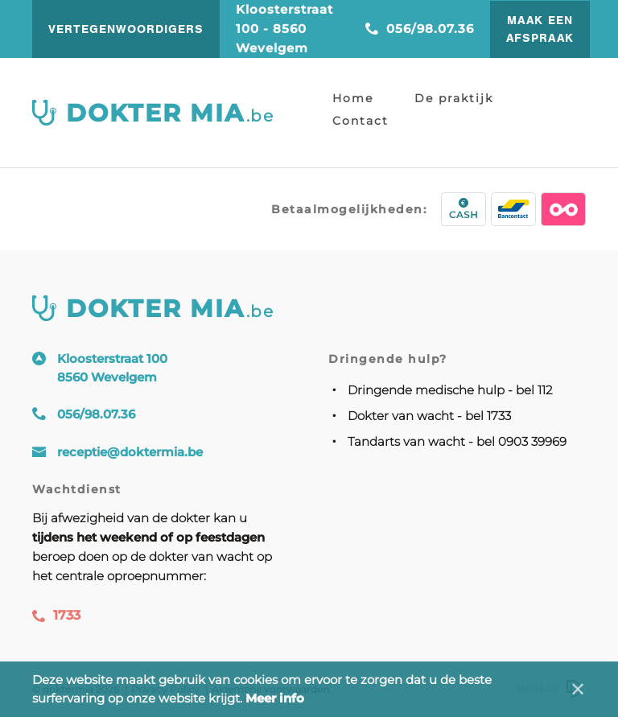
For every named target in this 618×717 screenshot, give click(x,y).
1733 (56, 615)
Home (352, 98)
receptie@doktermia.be (130, 451)
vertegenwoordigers (126, 29)
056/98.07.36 (419, 28)
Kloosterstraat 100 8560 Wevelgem (112, 368)
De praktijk (453, 98)
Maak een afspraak (540, 29)
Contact (360, 120)
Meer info (274, 698)
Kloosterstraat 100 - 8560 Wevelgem (284, 29)
